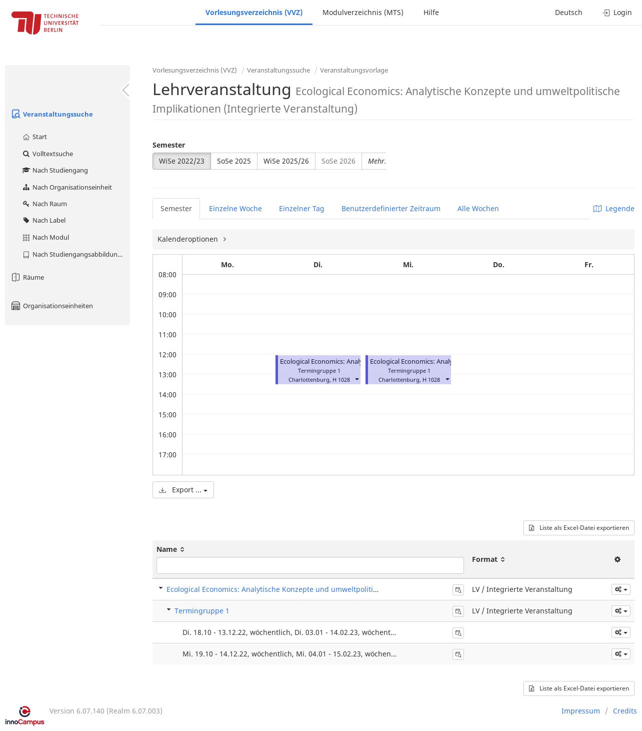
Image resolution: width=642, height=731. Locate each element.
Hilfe (431, 12)
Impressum (581, 710)
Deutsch (568, 12)
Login (617, 12)
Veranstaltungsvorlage (354, 70)
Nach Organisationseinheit (67, 187)
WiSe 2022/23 (181, 161)
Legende (614, 208)
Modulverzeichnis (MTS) (363, 12)
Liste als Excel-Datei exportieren (579, 527)
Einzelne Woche (235, 208)
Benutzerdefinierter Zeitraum (391, 208)
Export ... (183, 489)
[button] (356, 378)
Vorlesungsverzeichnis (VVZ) (254, 12)
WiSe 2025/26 (286, 161)
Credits (625, 710)
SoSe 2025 (234, 161)
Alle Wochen (478, 208)
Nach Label (44, 220)
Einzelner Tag (301, 208)
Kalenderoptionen (189, 239)
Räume (27, 277)
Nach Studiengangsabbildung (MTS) (76, 254)
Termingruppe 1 (202, 610)
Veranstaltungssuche (51, 114)
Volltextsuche (47, 153)
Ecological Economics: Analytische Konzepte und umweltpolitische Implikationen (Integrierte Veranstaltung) (348, 589)
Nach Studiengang (55, 170)
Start (34, 136)
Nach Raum (44, 203)
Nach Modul (45, 237)
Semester (168, 145)
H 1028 (341, 379)
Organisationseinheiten (51, 305)
